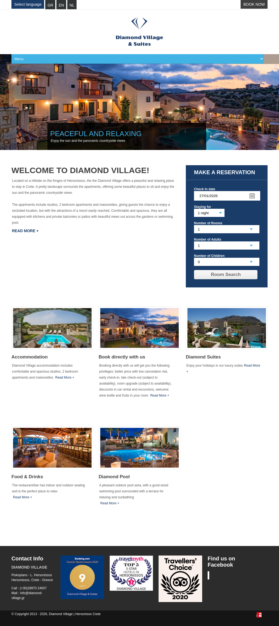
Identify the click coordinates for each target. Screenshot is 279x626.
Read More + (25, 231)
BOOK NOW (254, 4)
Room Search (226, 274)
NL (71, 5)
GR (50, 5)
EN (61, 5)
